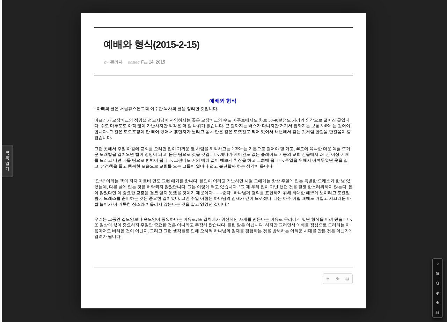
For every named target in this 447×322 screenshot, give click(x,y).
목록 (7, 161)
